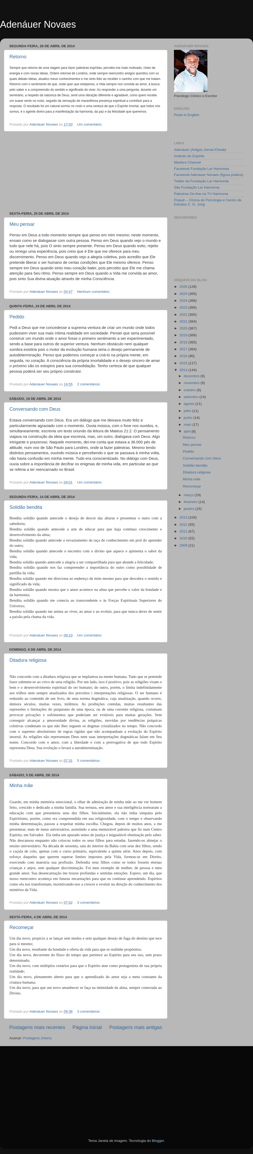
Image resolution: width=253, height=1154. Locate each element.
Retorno (17, 56)
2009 (183, 545)
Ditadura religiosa (27, 660)
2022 (183, 315)
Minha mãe (21, 785)
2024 (183, 301)
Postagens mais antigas (135, 1027)
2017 (183, 349)
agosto (189, 404)
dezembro (192, 376)
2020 (183, 328)
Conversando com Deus (34, 409)
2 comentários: (89, 384)
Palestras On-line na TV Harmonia (201, 194)
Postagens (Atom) (37, 1038)
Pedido (16, 316)
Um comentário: (90, 124)
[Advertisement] (85, 171)
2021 (183, 321)
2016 (183, 356)
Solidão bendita (25, 507)
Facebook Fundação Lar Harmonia (201, 169)
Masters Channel (187, 162)
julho (188, 411)
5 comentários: (89, 761)
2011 (183, 531)
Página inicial (87, 1027)
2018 (183, 342)
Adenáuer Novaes (38, 24)
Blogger (158, 1141)
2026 (183, 287)
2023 (183, 307)
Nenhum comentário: (94, 292)
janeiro (189, 509)
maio (188, 425)
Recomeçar (21, 927)
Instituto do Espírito (189, 156)
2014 (183, 370)
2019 (183, 335)
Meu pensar (22, 224)
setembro (192, 397)
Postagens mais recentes (37, 1027)
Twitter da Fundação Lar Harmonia (201, 181)
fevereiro (191, 502)
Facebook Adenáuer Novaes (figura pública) (208, 175)
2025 (183, 294)
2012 (183, 524)
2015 (183, 363)
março (189, 495)
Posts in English (186, 115)
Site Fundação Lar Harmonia (197, 187)
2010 (183, 538)
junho (188, 418)
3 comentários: (89, 902)
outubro (190, 390)
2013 (183, 517)
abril (187, 431)
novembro (192, 383)
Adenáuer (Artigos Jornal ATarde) (200, 150)
